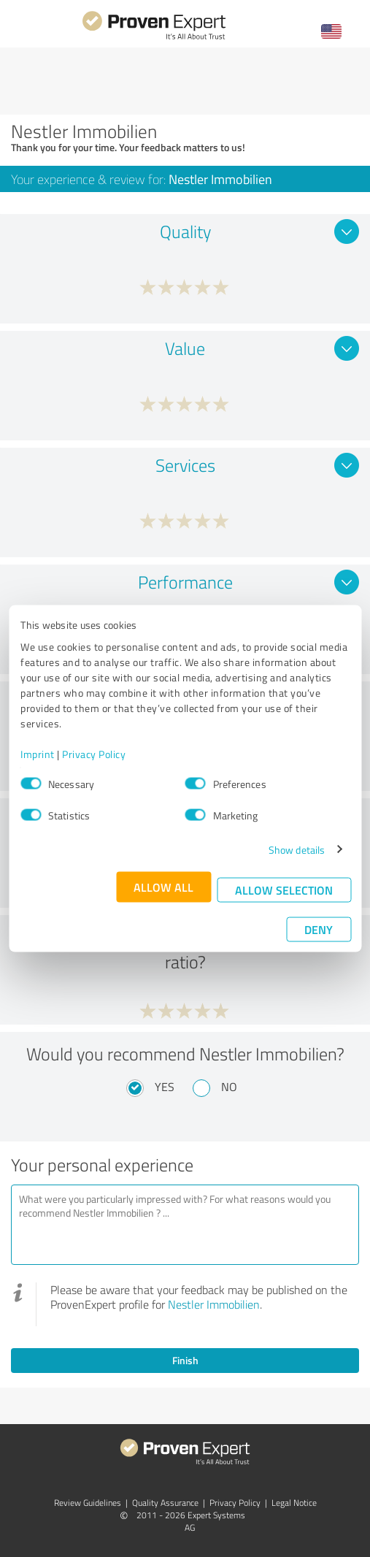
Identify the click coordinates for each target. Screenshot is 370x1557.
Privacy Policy (94, 753)
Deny (318, 928)
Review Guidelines (87, 1502)
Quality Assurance (165, 1502)
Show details (297, 849)
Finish (185, 1360)
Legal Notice (294, 1502)
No (229, 1087)
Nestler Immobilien (214, 1304)
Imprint (37, 753)
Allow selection (284, 889)
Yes (164, 1087)
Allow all (163, 886)
